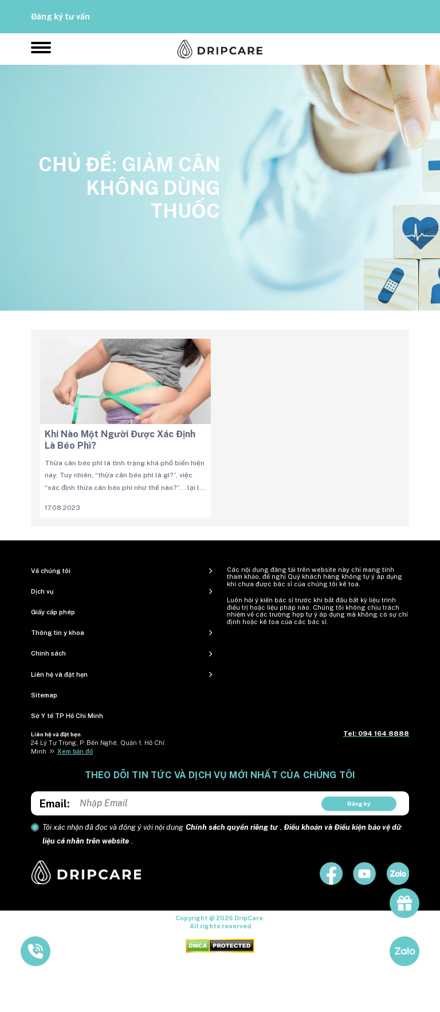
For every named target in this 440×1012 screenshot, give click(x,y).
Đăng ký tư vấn (60, 16)
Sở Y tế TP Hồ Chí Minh (67, 715)
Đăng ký (359, 803)
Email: (55, 804)
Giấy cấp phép (53, 612)
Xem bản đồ (75, 751)
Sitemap (44, 695)
